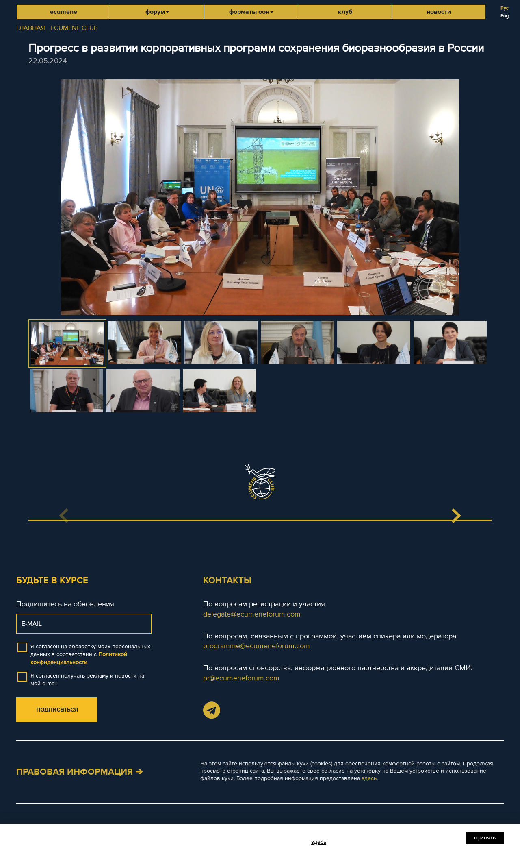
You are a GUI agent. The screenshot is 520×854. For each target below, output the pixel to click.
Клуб (345, 12)
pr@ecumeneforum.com (241, 677)
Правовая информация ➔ (79, 772)
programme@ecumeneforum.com (256, 645)
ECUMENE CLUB (74, 28)
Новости (439, 12)
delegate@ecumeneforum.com (252, 614)
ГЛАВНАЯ (30, 28)
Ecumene (63, 12)
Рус (504, 8)
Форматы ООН (251, 12)
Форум (157, 12)
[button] (456, 515)
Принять (485, 837)
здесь (369, 778)
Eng (504, 16)
